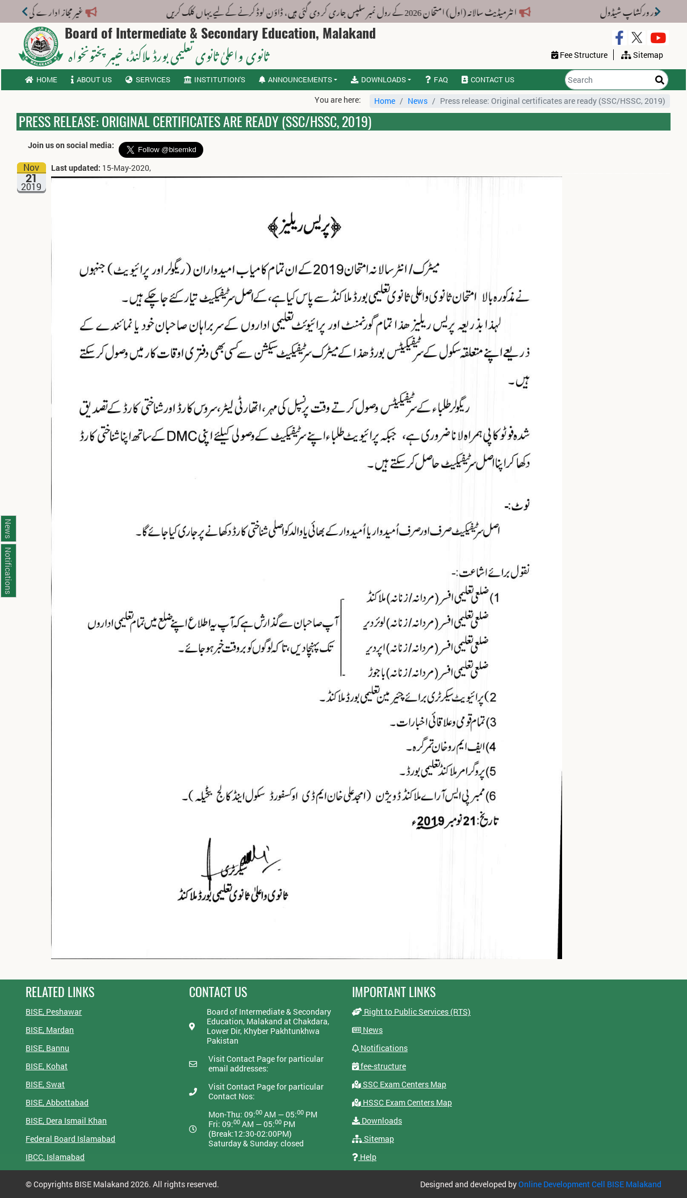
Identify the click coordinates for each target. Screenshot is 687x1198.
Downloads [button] (378, 79)
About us (91, 79)
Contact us (488, 79)
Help (364, 1156)
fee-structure (379, 1066)
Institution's (214, 79)
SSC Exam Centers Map (399, 1084)
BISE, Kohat (47, 1066)
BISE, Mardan (50, 1029)
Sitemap (373, 1138)
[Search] (616, 80)
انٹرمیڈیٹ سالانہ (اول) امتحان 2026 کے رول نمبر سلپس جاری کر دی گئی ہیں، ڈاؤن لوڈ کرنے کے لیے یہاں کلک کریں (339, 10)
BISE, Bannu (47, 1048)
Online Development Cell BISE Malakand (589, 1184)
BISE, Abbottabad (57, 1102)
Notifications (380, 1048)
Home (41, 79)
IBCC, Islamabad (55, 1156)
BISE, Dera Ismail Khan (66, 1120)
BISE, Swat (45, 1084)
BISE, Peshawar (54, 1011)
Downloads (377, 1120)
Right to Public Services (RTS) (411, 1011)
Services (147, 79)
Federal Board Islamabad (70, 1138)
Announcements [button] (295, 79)
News (418, 100)
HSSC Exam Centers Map (402, 1102)
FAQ (436, 79)
